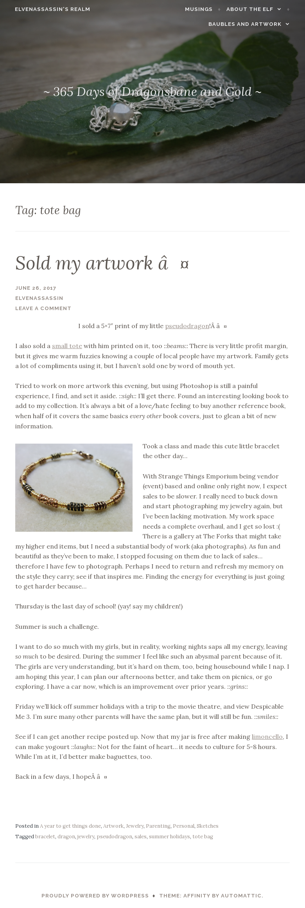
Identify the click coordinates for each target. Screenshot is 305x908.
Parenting (158, 826)
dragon (66, 836)
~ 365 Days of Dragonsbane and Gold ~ (152, 91)
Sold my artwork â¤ (102, 262)
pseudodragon (187, 326)
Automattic (241, 896)
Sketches (208, 826)
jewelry (85, 836)
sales (141, 836)
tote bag (202, 836)
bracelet (45, 836)
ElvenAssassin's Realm (48, 9)
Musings (204, 9)
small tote (67, 346)
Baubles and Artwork (250, 24)
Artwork (113, 826)
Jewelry (135, 826)
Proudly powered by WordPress (95, 896)
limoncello (267, 736)
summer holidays (169, 836)
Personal (183, 826)
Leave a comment (43, 308)
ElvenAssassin (39, 298)
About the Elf (254, 9)
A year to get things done (70, 826)
